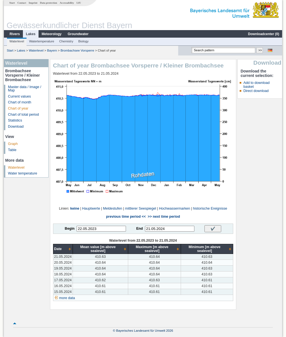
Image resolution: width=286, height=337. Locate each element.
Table (12, 150)
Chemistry (66, 41)
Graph (13, 144)
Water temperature (22, 173)
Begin (70, 229)
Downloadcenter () (263, 34)
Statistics (15, 120)
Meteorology (51, 34)
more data (67, 298)
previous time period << (126, 217)
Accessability (67, 2)
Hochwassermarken (174, 208)
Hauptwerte (91, 208)
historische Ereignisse (210, 208)
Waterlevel (16, 41)
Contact (21, 2)
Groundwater (78, 34)
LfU (79, 2)
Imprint (33, 2)
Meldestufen (112, 208)
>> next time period (164, 217)
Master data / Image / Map (24, 89)
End (139, 229)
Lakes (30, 34)
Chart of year (18, 108)
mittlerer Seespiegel (140, 208)
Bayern (52, 50)
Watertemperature (41, 41)
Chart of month (19, 102)
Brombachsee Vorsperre (77, 50)
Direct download (255, 91)
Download (16, 127)
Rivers (14, 34)
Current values (19, 96)
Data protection (48, 2)
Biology (83, 41)
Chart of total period (23, 115)
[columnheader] (63, 249)
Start (12, 2)
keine (74, 208)
